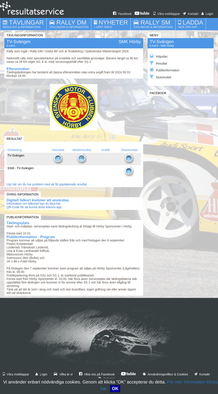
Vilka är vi (63, 374)
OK (115, 388)
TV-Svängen (162, 41)
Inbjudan (159, 56)
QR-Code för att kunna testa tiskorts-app (34, 207)
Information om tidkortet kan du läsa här (34, 203)
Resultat (158, 63)
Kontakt (190, 14)
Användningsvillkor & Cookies (165, 374)
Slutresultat (160, 77)
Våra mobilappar (166, 14)
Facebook (122, 14)
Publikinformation (164, 70)
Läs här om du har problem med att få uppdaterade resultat (47, 184)
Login (207, 14)
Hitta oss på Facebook (97, 374)
